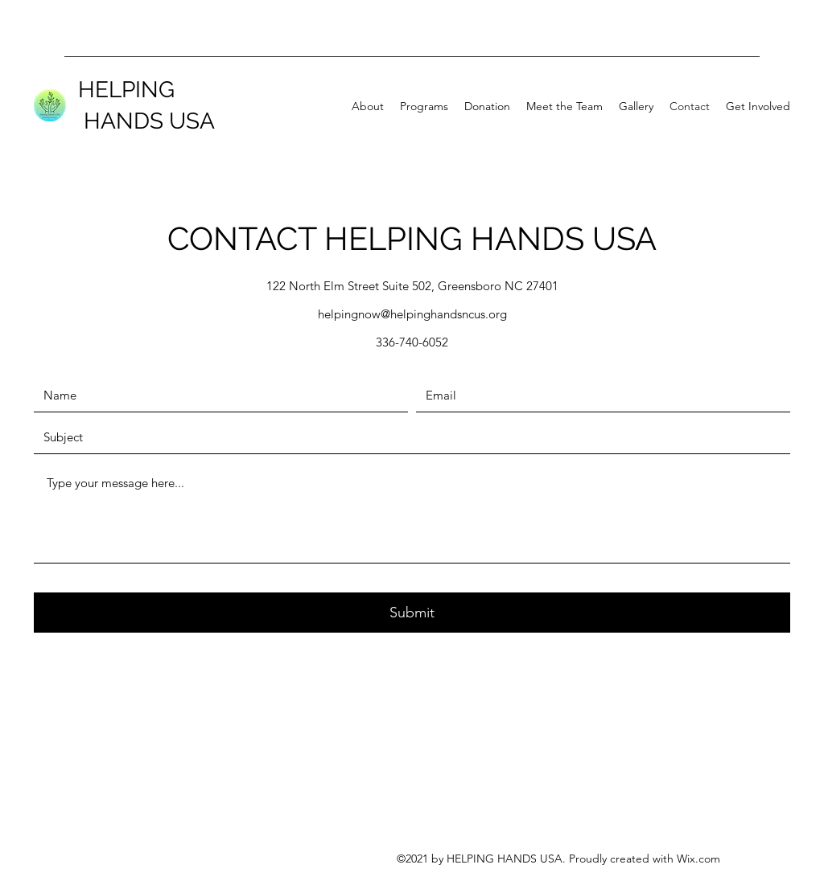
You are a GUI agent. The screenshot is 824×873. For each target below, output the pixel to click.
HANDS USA (146, 121)
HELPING (126, 89)
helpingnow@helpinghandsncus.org (412, 314)
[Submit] (412, 612)
